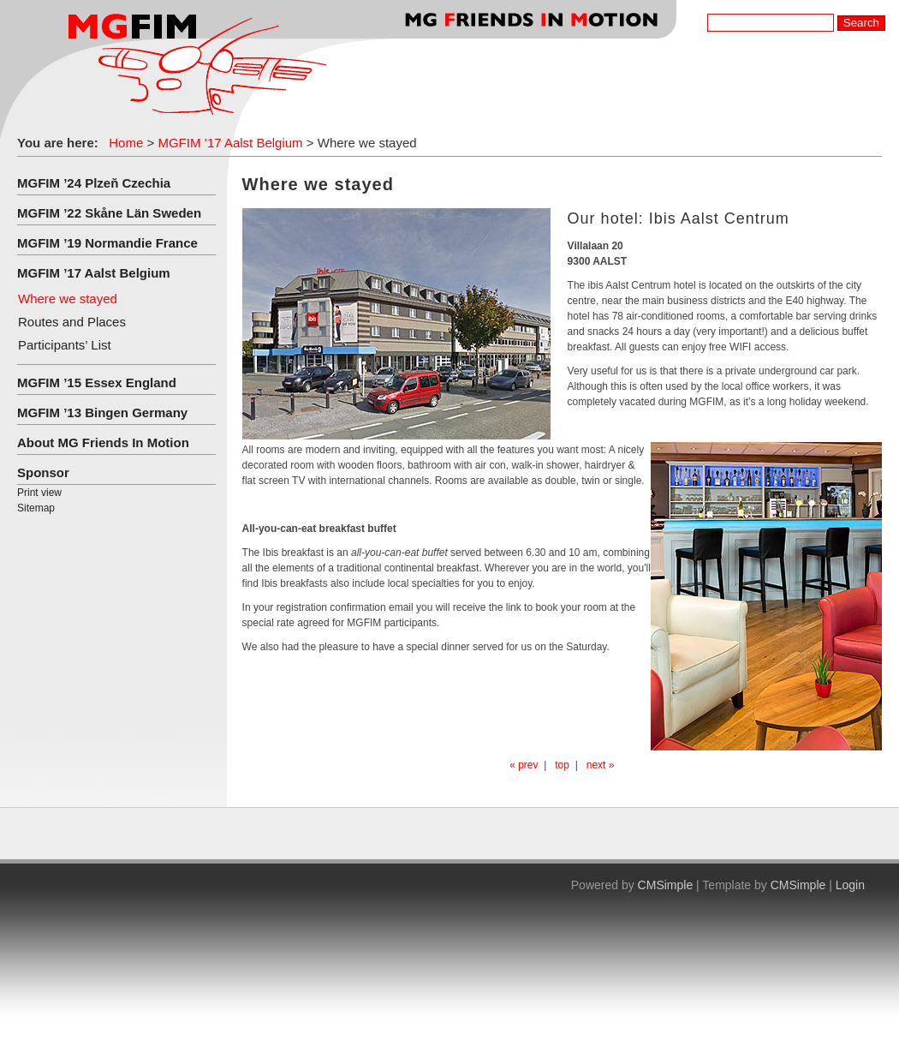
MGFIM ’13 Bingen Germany (102, 412)
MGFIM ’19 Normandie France (107, 243)
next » (600, 765)
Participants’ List (64, 345)
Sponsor (43, 472)
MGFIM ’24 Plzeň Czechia (93, 183)
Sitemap (36, 508)
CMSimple (666, 885)
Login (850, 885)
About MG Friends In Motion (103, 442)
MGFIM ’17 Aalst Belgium (230, 142)
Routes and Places (72, 321)
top (562, 765)
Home (126, 142)
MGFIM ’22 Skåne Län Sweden (109, 213)
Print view (39, 493)
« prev (523, 765)
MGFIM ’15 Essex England (96, 382)
